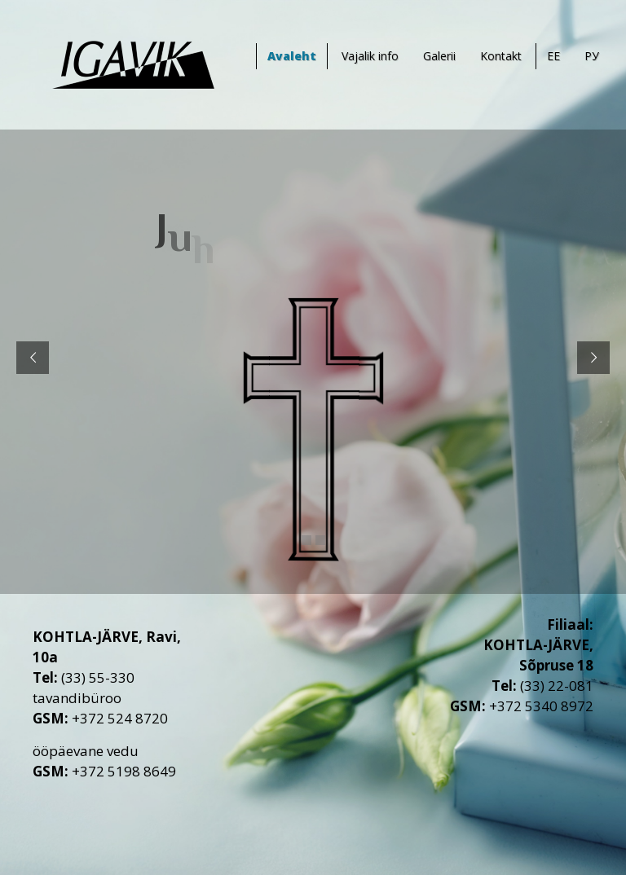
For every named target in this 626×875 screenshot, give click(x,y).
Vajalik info (370, 56)
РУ (591, 56)
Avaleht (291, 56)
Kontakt (501, 56)
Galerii (439, 56)
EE (553, 56)
